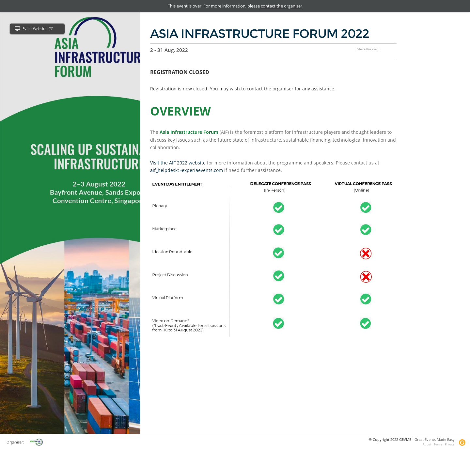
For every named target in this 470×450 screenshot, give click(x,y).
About (427, 444)
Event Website (34, 29)
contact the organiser (281, 6)
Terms (438, 444)
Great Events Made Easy (435, 439)
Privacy (450, 444)
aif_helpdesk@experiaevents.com (186, 170)
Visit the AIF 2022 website (178, 163)
